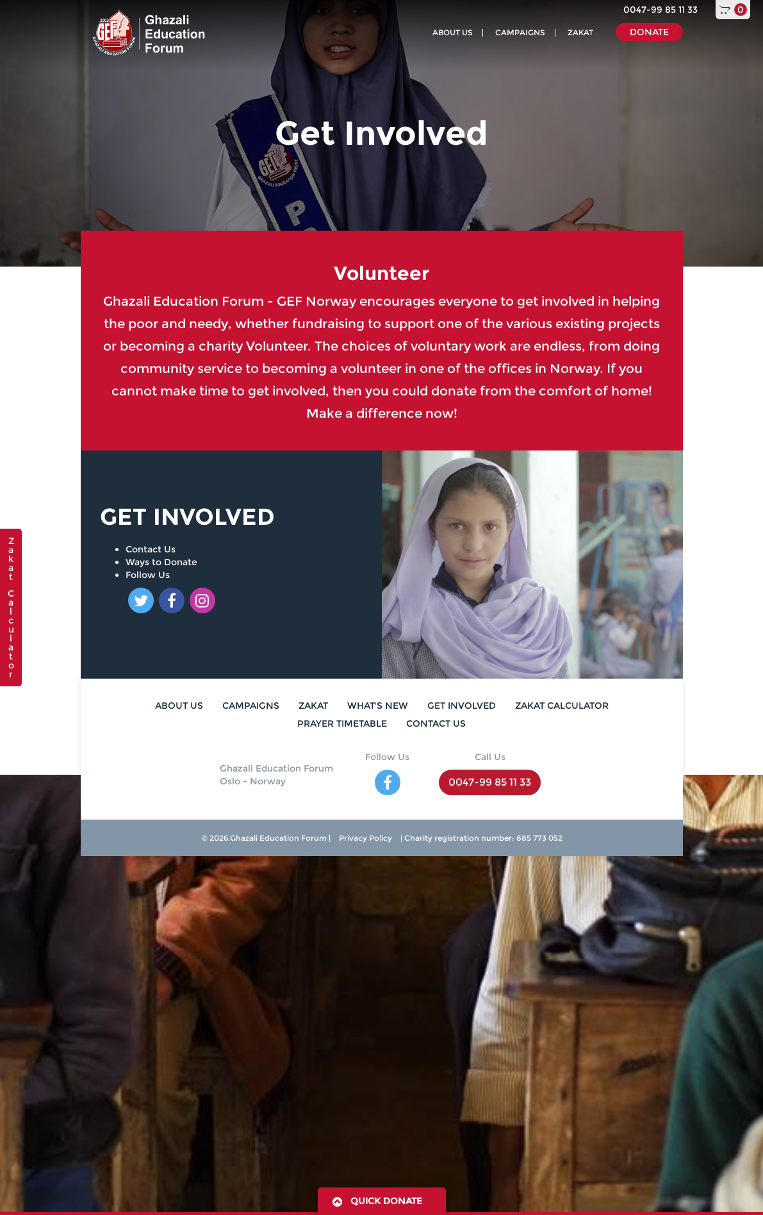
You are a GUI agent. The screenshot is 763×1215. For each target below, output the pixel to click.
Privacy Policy (365, 838)
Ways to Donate (161, 562)
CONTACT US (436, 723)
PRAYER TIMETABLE (342, 723)
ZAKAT (580, 33)
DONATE (649, 32)
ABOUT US (452, 33)
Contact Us (151, 549)
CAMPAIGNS (520, 33)
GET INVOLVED (461, 705)
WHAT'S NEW (377, 705)
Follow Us (148, 575)
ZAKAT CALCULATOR (562, 705)
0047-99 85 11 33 (660, 9)
